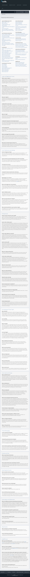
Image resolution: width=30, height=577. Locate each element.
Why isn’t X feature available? (20, 63)
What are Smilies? (4, 66)
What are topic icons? (5, 71)
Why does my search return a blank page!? (22, 45)
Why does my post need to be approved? (8, 60)
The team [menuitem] (13, 572)
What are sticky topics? (5, 69)
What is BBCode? (4, 64)
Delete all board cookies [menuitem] (20, 572)
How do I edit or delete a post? (6, 50)
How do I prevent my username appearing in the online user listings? (8, 35)
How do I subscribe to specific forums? (21, 53)
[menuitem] (27, 12)
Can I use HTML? (4, 65)
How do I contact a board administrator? (21, 66)
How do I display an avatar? (6, 42)
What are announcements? (6, 68)
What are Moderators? (19, 22)
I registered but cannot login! (6, 24)
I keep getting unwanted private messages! (22, 34)
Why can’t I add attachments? (6, 55)
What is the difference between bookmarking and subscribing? (20, 51)
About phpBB (13, 543)
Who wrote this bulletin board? (20, 62)
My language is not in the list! (6, 39)
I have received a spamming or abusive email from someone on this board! (21, 35)
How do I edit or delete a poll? (6, 53)
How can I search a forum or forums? (21, 43)
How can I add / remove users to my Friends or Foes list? (21, 40)
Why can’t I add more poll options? (7, 52)
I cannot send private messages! (20, 33)
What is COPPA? (4, 22)
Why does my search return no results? (21, 44)
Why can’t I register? (5, 23)
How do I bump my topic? (5, 61)
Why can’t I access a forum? (6, 54)
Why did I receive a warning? (6, 56)
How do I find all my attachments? (20, 59)
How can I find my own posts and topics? (21, 47)
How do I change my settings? (6, 34)
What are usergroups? (19, 23)
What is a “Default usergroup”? (20, 29)
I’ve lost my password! (5, 28)
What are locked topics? (5, 70)
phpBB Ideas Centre (15, 548)
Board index (3, 14)
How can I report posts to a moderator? (7, 57)
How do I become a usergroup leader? (21, 26)
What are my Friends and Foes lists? (21, 38)
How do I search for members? (20, 46)
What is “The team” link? (19, 30)
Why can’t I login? (4, 25)
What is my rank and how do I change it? (8, 43)
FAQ (2, 8)
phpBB (17, 181)
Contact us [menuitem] (9, 572)
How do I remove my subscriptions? (21, 54)
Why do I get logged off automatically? (7, 29)
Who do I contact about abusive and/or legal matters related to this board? (21, 65)
